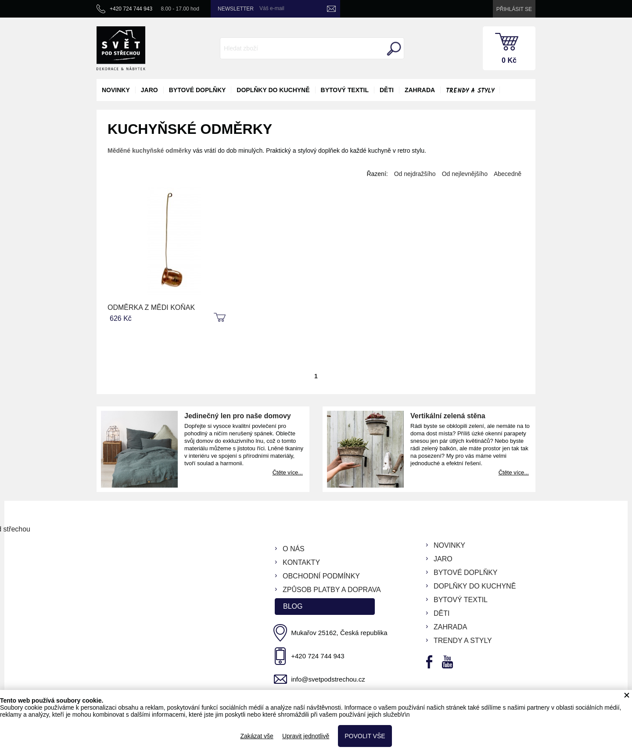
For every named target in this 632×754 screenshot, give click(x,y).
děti (387, 89)
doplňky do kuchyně (273, 89)
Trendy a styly (470, 91)
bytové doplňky (197, 89)
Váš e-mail (271, 8)
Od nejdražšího (415, 173)
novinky (116, 89)
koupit (221, 318)
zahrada (420, 89)
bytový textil (345, 89)
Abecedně (507, 173)
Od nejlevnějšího (465, 173)
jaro (149, 89)
